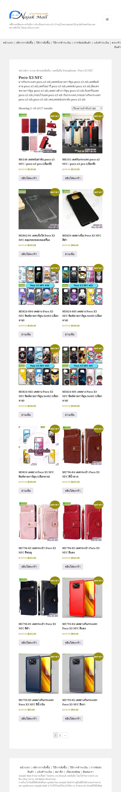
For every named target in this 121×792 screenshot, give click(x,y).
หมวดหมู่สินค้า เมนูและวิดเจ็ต (107, 19)
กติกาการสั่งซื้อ (24, 42)
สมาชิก (59, 772)
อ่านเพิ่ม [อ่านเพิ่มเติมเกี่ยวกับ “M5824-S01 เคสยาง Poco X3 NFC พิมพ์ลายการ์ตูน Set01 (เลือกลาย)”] (69, 415)
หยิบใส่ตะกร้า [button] (29, 178)
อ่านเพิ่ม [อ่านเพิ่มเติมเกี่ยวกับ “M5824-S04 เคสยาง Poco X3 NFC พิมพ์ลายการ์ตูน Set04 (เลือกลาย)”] (26, 334)
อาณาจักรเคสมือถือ (40, 70)
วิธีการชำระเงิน (62, 42)
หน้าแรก (8, 42)
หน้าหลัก (23, 70)
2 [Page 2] (60, 735)
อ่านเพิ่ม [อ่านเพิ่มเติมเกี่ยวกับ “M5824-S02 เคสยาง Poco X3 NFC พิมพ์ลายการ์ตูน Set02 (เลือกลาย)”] (26, 415)
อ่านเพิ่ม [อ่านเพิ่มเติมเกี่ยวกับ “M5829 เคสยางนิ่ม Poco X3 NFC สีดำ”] (69, 254)
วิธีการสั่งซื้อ (43, 42)
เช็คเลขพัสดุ (73, 772)
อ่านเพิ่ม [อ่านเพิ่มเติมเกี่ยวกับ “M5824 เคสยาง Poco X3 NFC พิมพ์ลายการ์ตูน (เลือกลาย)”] (26, 491)
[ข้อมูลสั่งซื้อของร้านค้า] (87, 108)
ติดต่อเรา (88, 772)
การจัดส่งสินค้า (82, 42)
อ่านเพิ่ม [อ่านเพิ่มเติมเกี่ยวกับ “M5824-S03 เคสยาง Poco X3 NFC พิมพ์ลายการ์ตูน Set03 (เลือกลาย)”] (69, 334)
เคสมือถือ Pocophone (64, 70)
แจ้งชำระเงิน (101, 42)
